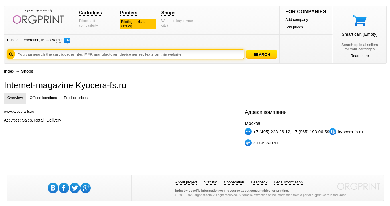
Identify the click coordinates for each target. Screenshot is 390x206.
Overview (15, 98)
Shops (168, 12)
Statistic (210, 182)
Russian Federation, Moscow (31, 40)
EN (67, 40)
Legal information (288, 182)
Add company (296, 19)
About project (186, 182)
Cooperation (234, 182)
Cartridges (90, 12)
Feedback (259, 182)
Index (9, 71)
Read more (360, 56)
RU (58, 40)
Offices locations (43, 98)
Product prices (76, 98)
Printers (128, 12)
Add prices (294, 27)
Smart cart (360, 34)
